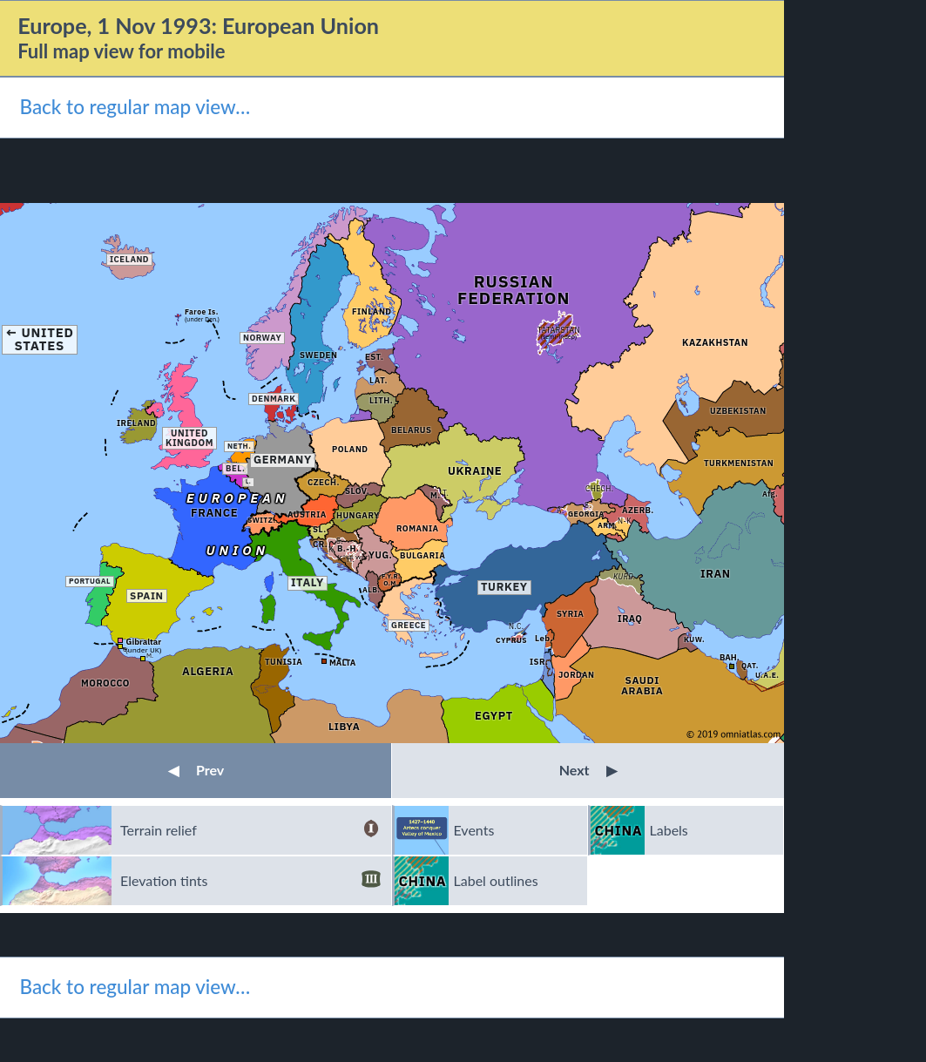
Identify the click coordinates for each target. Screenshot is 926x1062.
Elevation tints (250, 880)
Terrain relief (250, 830)
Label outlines (496, 880)
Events (474, 830)
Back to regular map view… (134, 106)
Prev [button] (196, 769)
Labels (669, 830)
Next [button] (588, 769)
